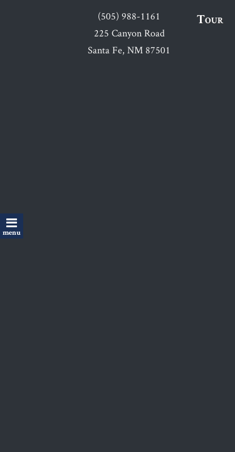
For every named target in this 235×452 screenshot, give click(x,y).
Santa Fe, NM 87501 (129, 49)
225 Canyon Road (129, 33)
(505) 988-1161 (129, 16)
